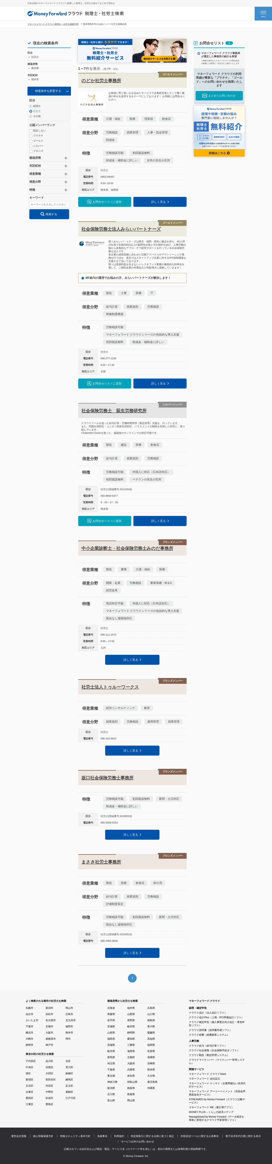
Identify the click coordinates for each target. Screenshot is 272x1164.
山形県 (111, 1032)
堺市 (68, 1038)
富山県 (111, 1100)
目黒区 (49, 1067)
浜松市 (49, 1014)
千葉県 (111, 1069)
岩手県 (111, 1020)
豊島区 (49, 1104)
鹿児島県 (152, 1081)
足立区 (69, 1085)
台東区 (29, 1091)
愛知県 (131, 1038)
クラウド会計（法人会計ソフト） (208, 1012)
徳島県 (151, 1020)
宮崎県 (151, 1063)
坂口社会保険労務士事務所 (107, 777)
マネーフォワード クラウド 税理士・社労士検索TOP (53, 24)
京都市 (49, 1026)
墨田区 (29, 1098)
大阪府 (131, 1063)
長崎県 (151, 1057)
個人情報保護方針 (43, 1136)
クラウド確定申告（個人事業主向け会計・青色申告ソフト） (217, 1024)
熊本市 (69, 1032)
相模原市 (51, 1038)
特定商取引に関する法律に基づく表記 (152, 1136)
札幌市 (29, 1007)
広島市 (69, 1014)
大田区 (49, 1073)
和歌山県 (132, 1081)
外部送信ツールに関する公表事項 (200, 1136)
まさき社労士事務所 (101, 861)
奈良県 (131, 1075)
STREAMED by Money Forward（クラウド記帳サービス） (217, 1101)
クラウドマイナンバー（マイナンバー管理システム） (217, 1061)
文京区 (29, 1085)
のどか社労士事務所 (101, 80)
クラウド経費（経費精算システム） (209, 1034)
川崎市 (29, 1038)
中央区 (29, 1067)
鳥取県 (131, 1088)
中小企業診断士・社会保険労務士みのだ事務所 (127, 548)
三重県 (131, 1044)
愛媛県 (151, 1032)
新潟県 (111, 1088)
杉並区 (49, 1098)
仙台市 (29, 1014)
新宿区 (29, 1079)
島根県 (131, 1094)
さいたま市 (32, 1020)
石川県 (111, 1094)
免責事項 (102, 1136)
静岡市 (29, 1044)
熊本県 (151, 1069)
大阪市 (49, 1032)
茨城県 (111, 1044)
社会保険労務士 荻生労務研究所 (114, 410)
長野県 (131, 1020)
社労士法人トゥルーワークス (110, 687)
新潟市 (49, 1007)
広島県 (151, 1007)
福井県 (131, 1007)
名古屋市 (51, 1020)
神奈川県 (112, 1081)
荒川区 (69, 1067)
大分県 (151, 1075)
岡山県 (131, 1100)
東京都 (111, 1075)
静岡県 (131, 1032)
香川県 (151, 1026)
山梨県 (131, 1014)
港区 (28, 1073)
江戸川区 (71, 1098)
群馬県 (111, 1057)
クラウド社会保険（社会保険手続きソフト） (214, 1050)
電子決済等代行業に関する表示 (243, 1136)
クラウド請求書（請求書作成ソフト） (210, 1030)
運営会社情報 (18, 1136)
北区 (68, 1061)
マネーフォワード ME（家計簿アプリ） (211, 1107)
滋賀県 (131, 1051)
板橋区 (69, 1073)
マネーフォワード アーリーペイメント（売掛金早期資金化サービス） (217, 1093)
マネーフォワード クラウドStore (207, 1073)
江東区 (29, 1104)
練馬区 (69, 1079)
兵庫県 (131, 1069)
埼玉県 (111, 1063)
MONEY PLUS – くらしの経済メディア (211, 1112)
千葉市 (29, 1026)
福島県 (111, 1038)
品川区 (49, 1061)
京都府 (131, 1057)
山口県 (151, 1014)
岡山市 (69, 1007)
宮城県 (111, 1026)
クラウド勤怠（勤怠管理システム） (209, 1055)
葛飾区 (69, 1091)
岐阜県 (131, 1026)
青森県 (111, 1014)
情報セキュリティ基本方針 (75, 1136)
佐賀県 (151, 1051)
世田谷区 (51, 1079)
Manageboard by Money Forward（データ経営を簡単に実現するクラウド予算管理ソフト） (216, 1118)
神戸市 (49, 1044)
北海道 (111, 1007)
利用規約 (119, 1136)
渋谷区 (49, 1085)
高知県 (151, 1038)
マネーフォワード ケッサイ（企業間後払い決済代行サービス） (217, 1085)
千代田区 (31, 1061)
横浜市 (29, 1032)
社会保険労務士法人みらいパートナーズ (121, 229)
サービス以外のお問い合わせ (137, 1141)
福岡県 (151, 1044)
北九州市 (71, 1020)
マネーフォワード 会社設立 (204, 1078)
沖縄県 (151, 1088)
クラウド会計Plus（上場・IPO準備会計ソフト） (216, 1017)
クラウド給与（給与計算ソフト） (208, 1045)
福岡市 (69, 1026)
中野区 (49, 1091)
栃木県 (111, 1051)
